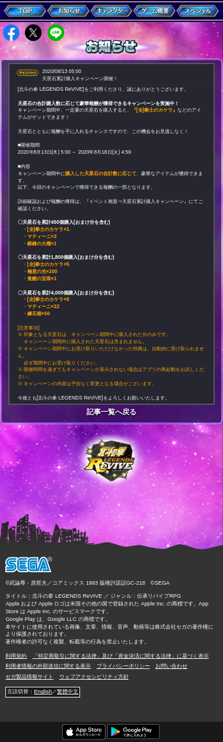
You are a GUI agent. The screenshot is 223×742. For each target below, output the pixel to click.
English (43, 692)
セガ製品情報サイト (29, 677)
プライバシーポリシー (123, 666)
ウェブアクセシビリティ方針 (94, 677)
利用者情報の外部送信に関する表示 (48, 666)
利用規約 (16, 656)
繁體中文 (67, 692)
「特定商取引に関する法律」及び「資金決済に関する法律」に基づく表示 (121, 656)
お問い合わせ (171, 666)
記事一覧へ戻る (111, 412)
